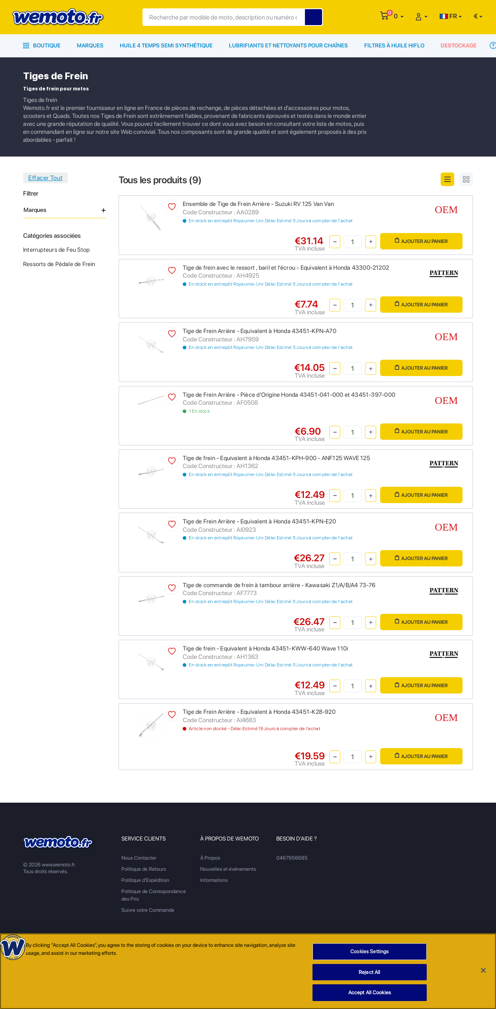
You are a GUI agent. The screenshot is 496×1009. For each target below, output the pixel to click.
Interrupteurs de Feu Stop (56, 249)
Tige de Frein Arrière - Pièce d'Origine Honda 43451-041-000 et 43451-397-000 (289, 394)
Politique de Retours (143, 869)
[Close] (483, 970)
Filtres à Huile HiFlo (394, 45)
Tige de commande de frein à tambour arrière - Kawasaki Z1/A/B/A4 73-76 (279, 585)
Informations (214, 880)
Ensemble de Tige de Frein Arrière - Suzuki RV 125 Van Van (258, 204)
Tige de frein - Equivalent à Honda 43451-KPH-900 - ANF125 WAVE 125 (276, 458)
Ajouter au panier (421, 240)
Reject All (369, 972)
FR (448, 16)
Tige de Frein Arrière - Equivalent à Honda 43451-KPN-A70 (259, 331)
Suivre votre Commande (147, 910)
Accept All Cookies (369, 992)
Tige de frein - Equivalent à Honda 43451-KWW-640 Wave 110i (265, 648)
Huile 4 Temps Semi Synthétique (166, 45)
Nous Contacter (138, 858)
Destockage (458, 45)
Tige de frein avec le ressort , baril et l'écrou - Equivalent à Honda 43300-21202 (286, 267)
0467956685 (292, 858)
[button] (399, 16)
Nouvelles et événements (228, 869)
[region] (248, 971)
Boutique (42, 45)
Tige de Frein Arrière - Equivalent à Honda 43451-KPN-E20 (259, 521)
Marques (90, 45)
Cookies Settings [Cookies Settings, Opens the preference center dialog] (369, 951)
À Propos (210, 858)
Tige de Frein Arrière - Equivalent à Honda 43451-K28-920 (259, 711)
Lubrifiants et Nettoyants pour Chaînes (288, 45)
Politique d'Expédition (145, 880)
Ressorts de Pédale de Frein (59, 264)
